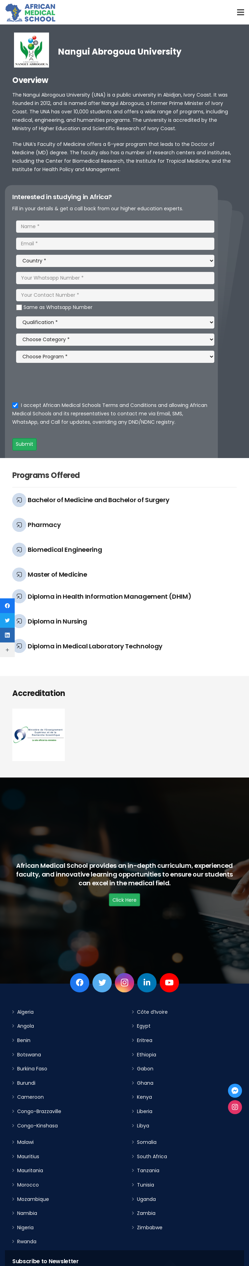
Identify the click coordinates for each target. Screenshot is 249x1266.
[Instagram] (124, 982)
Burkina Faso (32, 1068)
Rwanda (26, 1241)
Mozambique (33, 1199)
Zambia (146, 1213)
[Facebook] (79, 982)
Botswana (29, 1054)
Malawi (25, 1142)
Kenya (144, 1096)
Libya (143, 1125)
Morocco (28, 1184)
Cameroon (30, 1096)
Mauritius (28, 1156)
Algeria (25, 1011)
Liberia (144, 1111)
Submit (24, 444)
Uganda (146, 1199)
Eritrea (144, 1040)
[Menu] (240, 12)
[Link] (30, 12)
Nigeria (25, 1227)
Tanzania (148, 1170)
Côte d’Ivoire (152, 1011)
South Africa (152, 1156)
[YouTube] (169, 982)
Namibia (27, 1213)
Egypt (144, 1025)
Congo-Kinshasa (37, 1125)
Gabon (145, 1068)
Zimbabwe (149, 1227)
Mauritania (30, 1170)
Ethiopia (146, 1054)
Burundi (26, 1082)
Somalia (147, 1142)
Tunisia (145, 1184)
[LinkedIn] (147, 982)
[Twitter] (102, 982)
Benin (23, 1040)
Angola (25, 1025)
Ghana (145, 1082)
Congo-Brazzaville (39, 1111)
